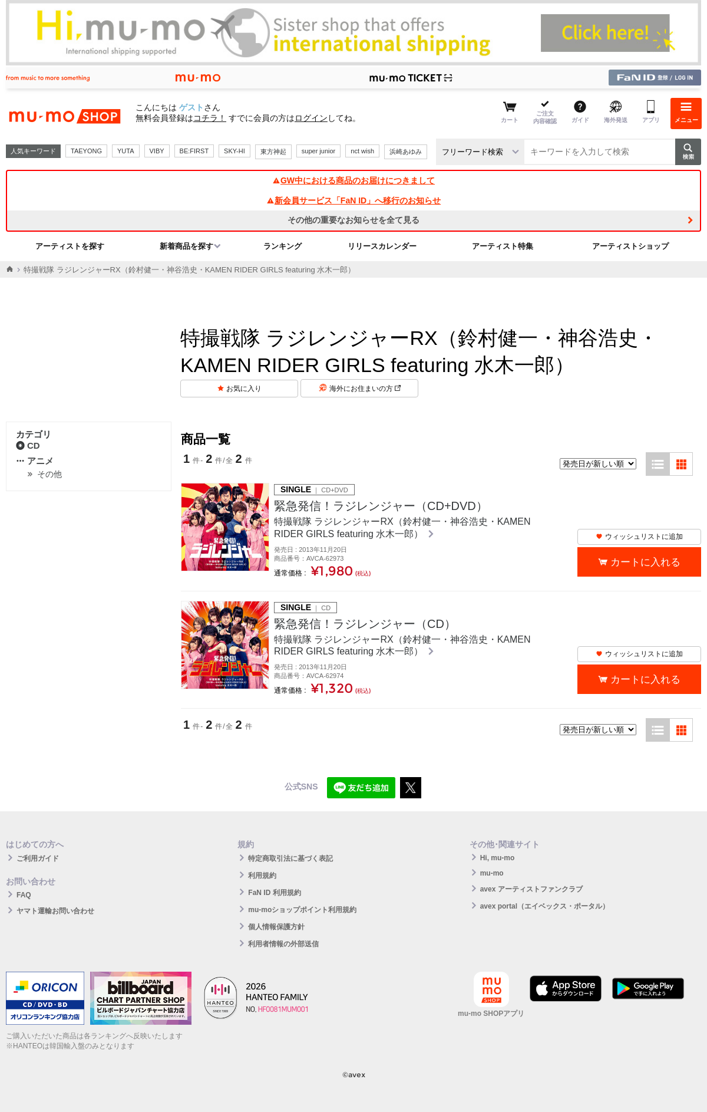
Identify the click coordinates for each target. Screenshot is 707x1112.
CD (28, 445)
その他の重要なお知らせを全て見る (353, 220)
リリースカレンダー (382, 246)
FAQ (23, 895)
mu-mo (492, 873)
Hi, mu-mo (497, 858)
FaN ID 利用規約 (274, 893)
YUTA (125, 150)
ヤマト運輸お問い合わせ (55, 911)
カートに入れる (645, 562)
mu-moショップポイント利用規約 (302, 910)
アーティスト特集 (502, 246)
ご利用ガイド (37, 858)
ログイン (311, 118)
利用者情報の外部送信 (283, 944)
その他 (49, 474)
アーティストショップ (630, 246)
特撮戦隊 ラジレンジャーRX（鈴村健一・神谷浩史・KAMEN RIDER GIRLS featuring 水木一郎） (402, 527)
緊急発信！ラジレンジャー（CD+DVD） (381, 505)
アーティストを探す (69, 246)
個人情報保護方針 (276, 927)
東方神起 (273, 151)
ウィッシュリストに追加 (639, 536)
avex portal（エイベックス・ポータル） (544, 906)
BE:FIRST (194, 150)
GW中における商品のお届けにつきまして (353, 180)
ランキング (282, 246)
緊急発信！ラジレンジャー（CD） (365, 623)
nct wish (362, 150)
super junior (318, 150)
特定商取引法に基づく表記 (290, 858)
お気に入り (244, 388)
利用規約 (262, 875)
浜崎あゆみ (405, 151)
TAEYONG (86, 150)
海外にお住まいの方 (365, 388)
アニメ (35, 461)
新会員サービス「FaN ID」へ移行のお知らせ (353, 200)
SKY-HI (234, 150)
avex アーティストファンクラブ (531, 889)
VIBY (157, 150)
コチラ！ (209, 118)
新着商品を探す (186, 246)
